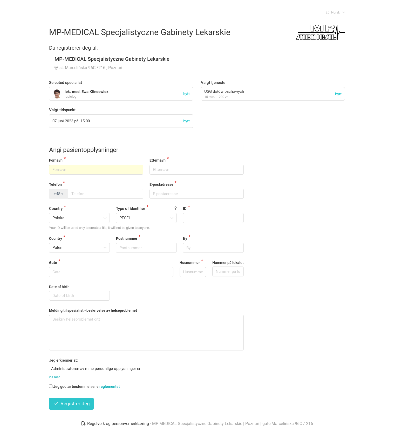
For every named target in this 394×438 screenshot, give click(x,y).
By (185, 238)
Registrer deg (71, 404)
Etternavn (158, 160)
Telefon (55, 184)
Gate (53, 263)
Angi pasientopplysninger (83, 150)
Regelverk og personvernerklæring (115, 423)
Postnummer (126, 238)
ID (185, 208)
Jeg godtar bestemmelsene (84, 386)
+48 (58, 193)
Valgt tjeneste (213, 82)
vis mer (54, 377)
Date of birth (59, 287)
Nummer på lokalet (228, 263)
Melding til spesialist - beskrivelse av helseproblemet (93, 310)
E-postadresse (161, 184)
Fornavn (56, 160)
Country (56, 208)
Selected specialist (65, 82)
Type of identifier (130, 208)
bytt (338, 94)
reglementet (109, 386)
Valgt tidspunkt (62, 110)
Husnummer (190, 263)
